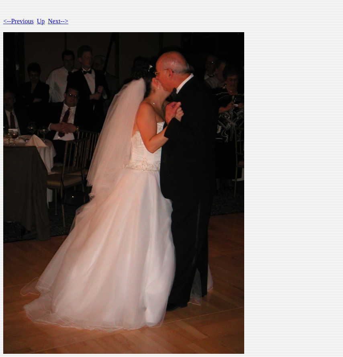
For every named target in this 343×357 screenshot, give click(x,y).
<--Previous (18, 21)
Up (41, 21)
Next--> (58, 21)
